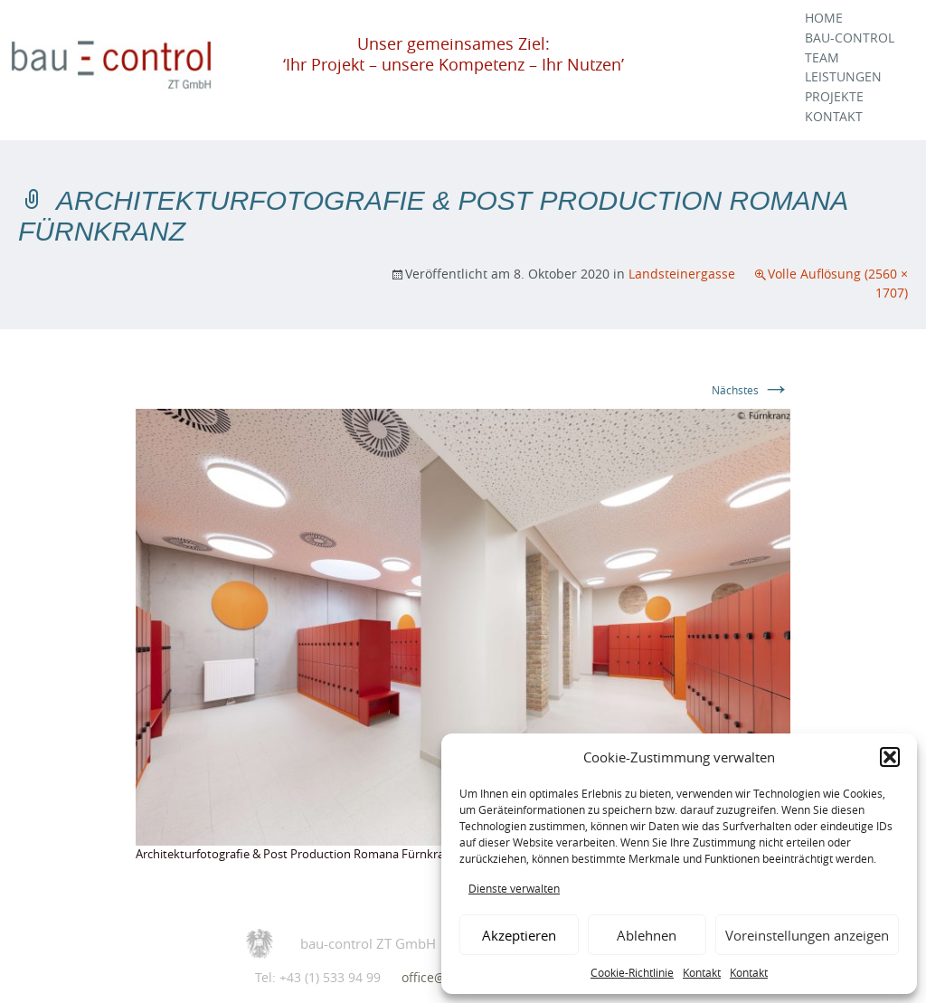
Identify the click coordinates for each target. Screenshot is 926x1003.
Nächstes (751, 390)
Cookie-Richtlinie (632, 972)
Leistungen (843, 77)
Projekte (834, 97)
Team (822, 58)
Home (824, 18)
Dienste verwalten (514, 888)
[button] (890, 757)
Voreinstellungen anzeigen (807, 935)
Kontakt (702, 972)
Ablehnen (646, 935)
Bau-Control (849, 38)
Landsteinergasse (681, 273)
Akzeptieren (519, 935)
